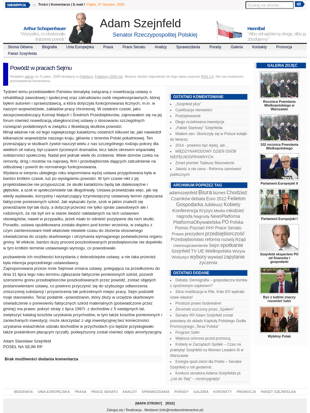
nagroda (184, 216)
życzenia (208, 262)
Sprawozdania (188, 47)
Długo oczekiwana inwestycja (199, 122)
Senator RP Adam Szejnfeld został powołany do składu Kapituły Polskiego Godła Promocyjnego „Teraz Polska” (208, 321)
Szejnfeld (180, 251)
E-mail (78, 4)
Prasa (108, 47)
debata (198, 198)
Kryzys (206, 210)
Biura (205, 192)
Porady (215, 47)
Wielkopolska (218, 251)
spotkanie (231, 245)
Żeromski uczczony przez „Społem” (204, 309)
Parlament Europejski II (279, 183)
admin (29, 76)
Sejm (214, 245)
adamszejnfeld (183, 192)
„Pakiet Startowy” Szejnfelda (199, 128)
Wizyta (238, 251)
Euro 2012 (216, 198)
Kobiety (232, 204)
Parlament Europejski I (279, 219)
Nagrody (201, 216)
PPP (210, 228)
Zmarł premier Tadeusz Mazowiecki (204, 163)
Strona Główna (20, 47)
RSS (170, 403)
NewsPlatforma (225, 216)
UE (201, 251)
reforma (212, 239)
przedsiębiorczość (225, 233)
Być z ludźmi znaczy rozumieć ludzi (279, 299)
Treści (43, 4)
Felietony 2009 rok (109, 76)
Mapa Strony (149, 403)
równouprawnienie (190, 245)
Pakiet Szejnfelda (22, 53)
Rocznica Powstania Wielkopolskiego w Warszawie (279, 105)
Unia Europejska (80, 47)
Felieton (237, 198)
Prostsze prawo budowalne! (198, 303)
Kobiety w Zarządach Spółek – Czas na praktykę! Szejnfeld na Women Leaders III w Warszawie (207, 350)
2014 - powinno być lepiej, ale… (202, 145)
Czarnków (180, 198)
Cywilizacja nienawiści (193, 110)
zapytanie (234, 256)
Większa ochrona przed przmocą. (203, 338)
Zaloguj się (115, 410)
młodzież (235, 210)
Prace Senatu (133, 47)
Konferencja (185, 210)
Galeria (237, 47)
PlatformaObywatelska (197, 222)
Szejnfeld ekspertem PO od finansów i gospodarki (279, 258)
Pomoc (182, 227)
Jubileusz (213, 204)
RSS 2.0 (207, 76)
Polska (236, 222)
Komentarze (60, 4)
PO (225, 222)
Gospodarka (189, 204)
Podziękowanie (188, 116)
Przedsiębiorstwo (187, 239)
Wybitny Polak (279, 336)
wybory (198, 257)
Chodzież (237, 192)
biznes (219, 192)
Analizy (161, 47)
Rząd (240, 239)
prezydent (194, 233)
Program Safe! (187, 332)
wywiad (215, 256)
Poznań (197, 227)
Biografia (49, 47)
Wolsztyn (180, 257)
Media (219, 210)
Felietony (86, 76)
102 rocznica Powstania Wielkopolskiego (279, 146)
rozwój (228, 239)
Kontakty (259, 47)
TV (194, 251)
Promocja (284, 47)
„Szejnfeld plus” (188, 104)
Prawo (178, 234)
